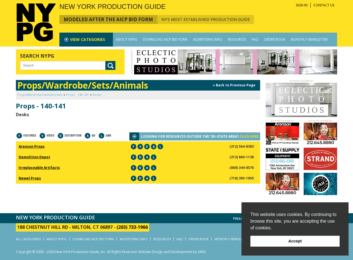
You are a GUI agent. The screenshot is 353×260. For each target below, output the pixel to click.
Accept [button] (295, 241)
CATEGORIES (87, 39)
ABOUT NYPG (126, 39)
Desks (97, 95)
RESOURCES (237, 39)
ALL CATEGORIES (28, 239)
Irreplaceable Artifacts (39, 167)
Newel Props (30, 178)
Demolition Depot (34, 157)
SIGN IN (302, 5)
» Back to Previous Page (234, 85)
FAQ (255, 39)
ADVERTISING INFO (207, 39)
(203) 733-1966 (132, 227)
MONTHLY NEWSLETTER (309, 39)
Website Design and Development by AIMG (172, 251)
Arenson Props (32, 146)
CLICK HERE (249, 136)
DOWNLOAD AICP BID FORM (165, 39)
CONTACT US (323, 5)
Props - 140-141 (77, 95)
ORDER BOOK (274, 39)
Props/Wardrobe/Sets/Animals (39, 95)
